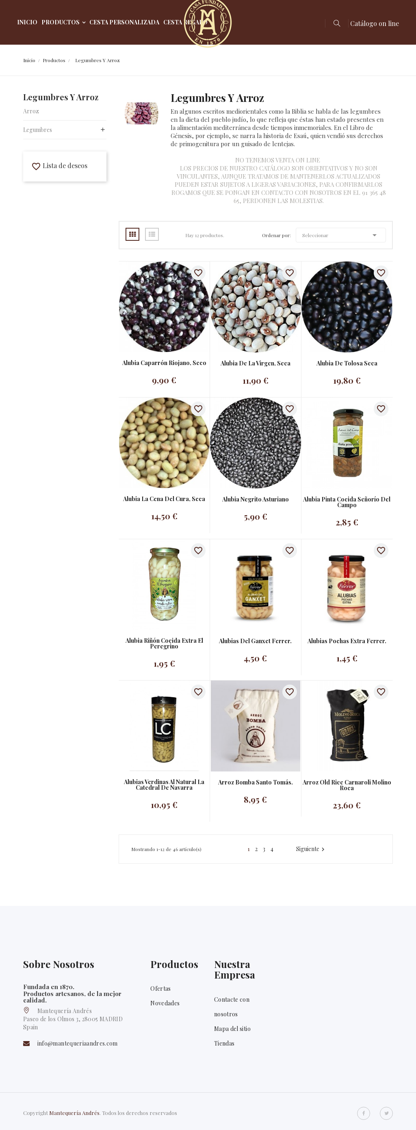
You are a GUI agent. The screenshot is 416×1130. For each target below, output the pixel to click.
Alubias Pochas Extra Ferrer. (347, 641)
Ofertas (160, 988)
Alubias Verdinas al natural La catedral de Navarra (164, 785)
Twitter (386, 1113)
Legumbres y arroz (60, 96)
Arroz (31, 111)
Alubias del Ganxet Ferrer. (255, 641)
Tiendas (224, 1043)
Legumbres (37, 130)
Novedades (165, 1003)
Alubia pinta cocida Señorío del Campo (346, 502)
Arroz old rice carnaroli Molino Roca (347, 785)
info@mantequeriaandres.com (77, 1043)
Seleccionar (340, 235)
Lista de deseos (59, 165)
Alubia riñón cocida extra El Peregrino (164, 643)
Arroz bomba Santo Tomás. (255, 782)
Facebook (363, 1113)
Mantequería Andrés (74, 1112)
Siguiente (311, 849)
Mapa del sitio (232, 1029)
